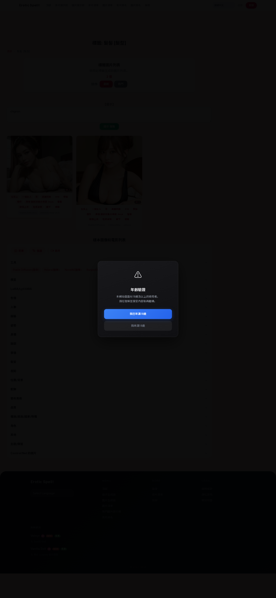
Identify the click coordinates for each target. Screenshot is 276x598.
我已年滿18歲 (138, 314)
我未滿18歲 (138, 325)
